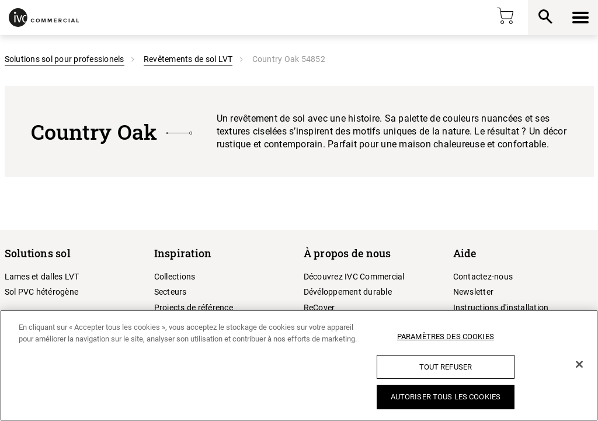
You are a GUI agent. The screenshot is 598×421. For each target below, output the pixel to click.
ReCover (319, 307)
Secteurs (170, 291)
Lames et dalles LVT (42, 276)
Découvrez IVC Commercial (354, 276)
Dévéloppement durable (348, 291)
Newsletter (473, 291)
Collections (175, 276)
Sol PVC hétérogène (42, 291)
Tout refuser (445, 367)
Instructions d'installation (501, 307)
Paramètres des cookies (445, 336)
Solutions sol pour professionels (64, 59)
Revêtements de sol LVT (188, 59)
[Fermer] (579, 364)
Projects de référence (193, 307)
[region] (299, 365)
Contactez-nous (483, 276)
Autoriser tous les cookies (445, 396)
